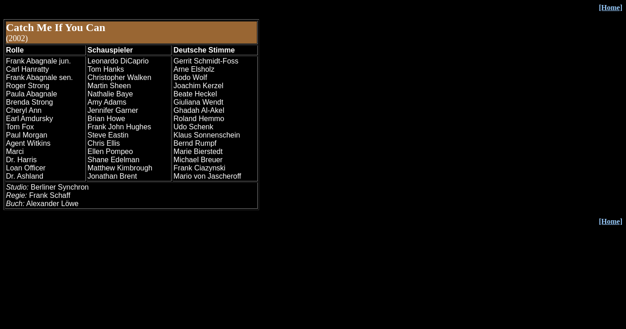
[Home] (610, 221)
